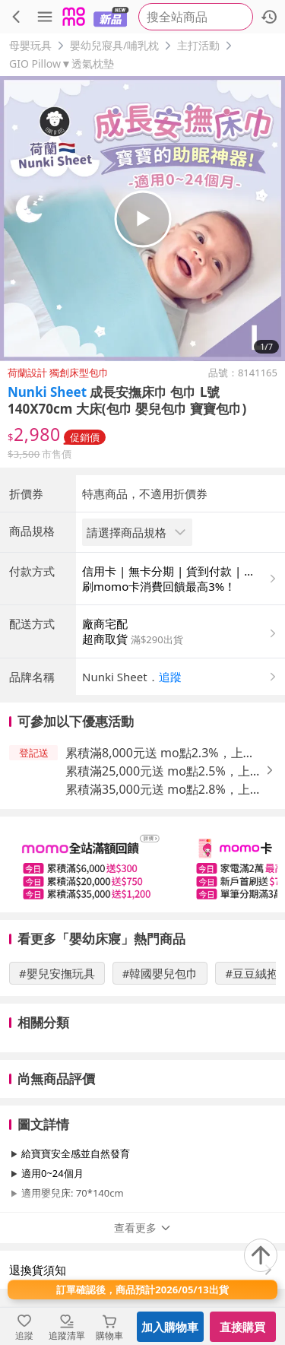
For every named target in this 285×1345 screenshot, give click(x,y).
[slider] (142, 864)
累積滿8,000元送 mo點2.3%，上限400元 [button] (160, 753)
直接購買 (242, 1326)
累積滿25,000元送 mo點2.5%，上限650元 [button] (163, 771)
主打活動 (198, 45)
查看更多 (143, 1227)
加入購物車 (169, 1326)
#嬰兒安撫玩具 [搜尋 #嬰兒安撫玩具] (57, 973)
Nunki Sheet (47, 392)
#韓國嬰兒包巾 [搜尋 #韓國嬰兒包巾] (160, 973)
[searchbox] (195, 16)
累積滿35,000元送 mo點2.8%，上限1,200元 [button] (163, 789)
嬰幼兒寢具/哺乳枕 (114, 45)
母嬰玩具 (30, 45)
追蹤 (170, 676)
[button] (180, 677)
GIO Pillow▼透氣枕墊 (61, 63)
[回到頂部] (260, 1255)
